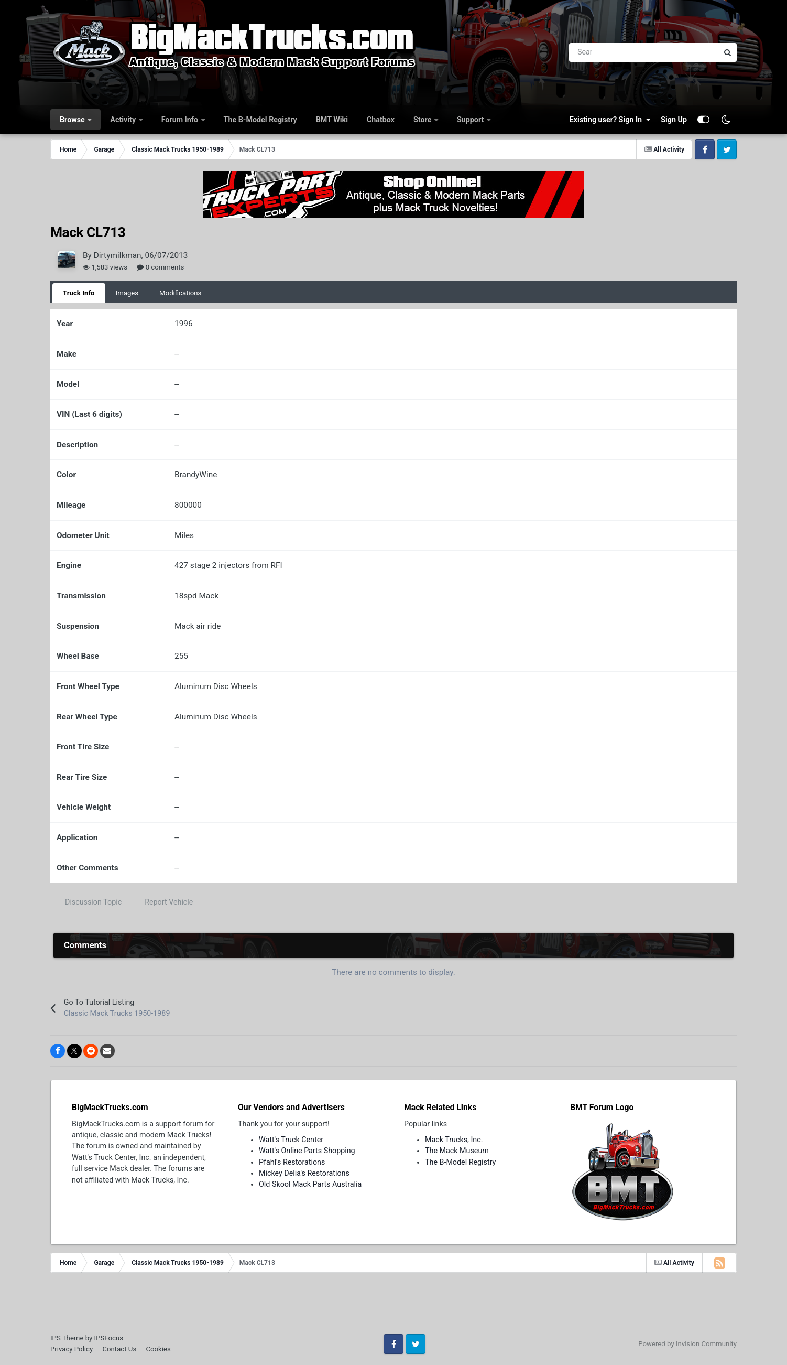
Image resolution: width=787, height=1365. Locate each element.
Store (423, 119)
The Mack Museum (457, 1150)
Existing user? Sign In (610, 120)
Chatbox (381, 119)
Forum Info (180, 119)
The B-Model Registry (260, 119)
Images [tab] (127, 293)
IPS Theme (66, 1338)
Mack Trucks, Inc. (454, 1139)
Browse (73, 119)
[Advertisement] (393, 1306)
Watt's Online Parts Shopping (307, 1150)
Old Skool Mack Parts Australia (310, 1184)
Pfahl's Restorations (292, 1162)
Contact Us (119, 1349)
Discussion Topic (93, 902)
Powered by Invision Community (687, 1344)
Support (471, 119)
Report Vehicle (169, 902)
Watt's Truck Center (291, 1139)
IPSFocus (108, 1338)
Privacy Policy (71, 1349)
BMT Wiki (332, 119)
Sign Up (674, 119)
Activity (123, 119)
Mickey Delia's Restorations (304, 1173)
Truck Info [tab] (79, 293)
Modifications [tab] (180, 293)
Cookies (158, 1349)
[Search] (586, 52)
